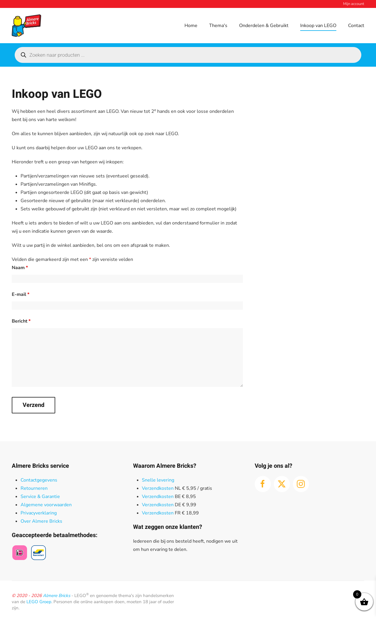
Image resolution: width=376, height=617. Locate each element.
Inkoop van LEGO (318, 25)
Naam (20, 267)
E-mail (20, 294)
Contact (356, 25)
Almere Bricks (56, 595)
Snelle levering (158, 480)
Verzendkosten (158, 488)
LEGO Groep (38, 602)
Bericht (21, 321)
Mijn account (353, 3)
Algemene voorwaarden (46, 505)
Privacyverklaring (39, 513)
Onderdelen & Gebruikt (263, 25)
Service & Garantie (40, 496)
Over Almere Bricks (41, 521)
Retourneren (34, 488)
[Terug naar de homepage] (26, 25)
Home (190, 25)
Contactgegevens (39, 480)
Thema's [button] (218, 25)
